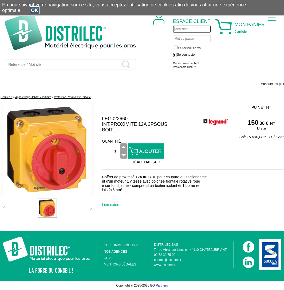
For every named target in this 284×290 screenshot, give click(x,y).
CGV (107, 258)
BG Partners (159, 285)
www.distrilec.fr (164, 265)
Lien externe (112, 205)
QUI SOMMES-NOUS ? (121, 245)
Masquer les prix (272, 84)
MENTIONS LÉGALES (120, 264)
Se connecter (186, 55)
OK (34, 10)
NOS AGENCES (115, 251)
